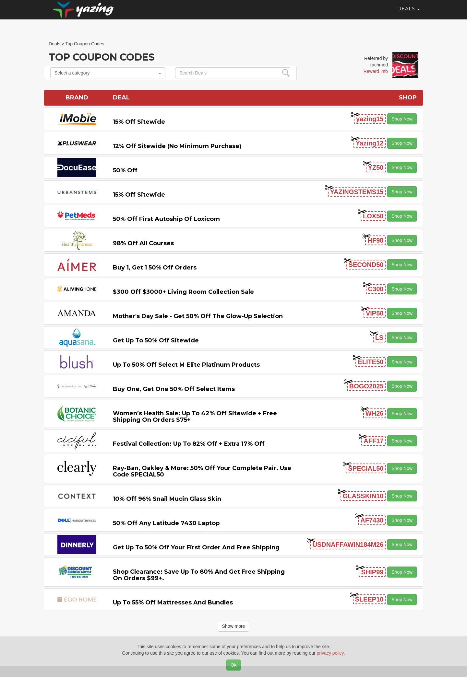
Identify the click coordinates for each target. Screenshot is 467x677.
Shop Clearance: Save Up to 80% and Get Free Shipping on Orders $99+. (199, 575)
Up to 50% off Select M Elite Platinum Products (186, 364)
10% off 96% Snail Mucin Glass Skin (167, 498)
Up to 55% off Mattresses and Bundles (173, 602)
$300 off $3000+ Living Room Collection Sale (183, 291)
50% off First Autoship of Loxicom (166, 219)
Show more (233, 626)
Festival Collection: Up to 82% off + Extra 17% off (189, 443)
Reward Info (376, 71)
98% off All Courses (143, 243)
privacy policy (330, 653)
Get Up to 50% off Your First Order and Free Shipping (196, 547)
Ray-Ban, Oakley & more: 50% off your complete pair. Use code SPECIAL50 (202, 471)
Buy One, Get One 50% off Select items (174, 389)
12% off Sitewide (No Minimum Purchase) (177, 146)
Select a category (107, 72)
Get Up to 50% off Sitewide (156, 340)
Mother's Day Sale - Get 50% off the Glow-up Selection (198, 316)
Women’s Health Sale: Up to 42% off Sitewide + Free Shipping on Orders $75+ (195, 416)
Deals (408, 14)
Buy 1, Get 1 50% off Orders (155, 267)
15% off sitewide (139, 121)
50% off (125, 170)
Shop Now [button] (402, 118)
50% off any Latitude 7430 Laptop (166, 523)
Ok (233, 665)
